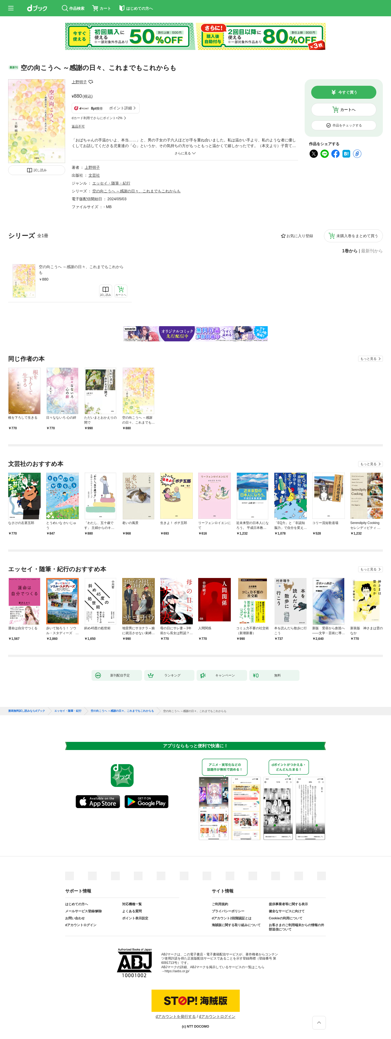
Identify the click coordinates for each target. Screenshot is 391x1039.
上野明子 (79, 82)
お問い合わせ (75, 918)
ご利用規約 (220, 904)
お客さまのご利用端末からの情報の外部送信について (296, 927)
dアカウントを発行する (176, 1016)
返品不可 (78, 126)
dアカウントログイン (80, 925)
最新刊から (372, 251)
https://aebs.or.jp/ (177, 971)
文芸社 (94, 175)
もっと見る (368, 359)
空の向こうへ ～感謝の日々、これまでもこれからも (81, 270)
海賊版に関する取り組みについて (236, 925)
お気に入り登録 (299, 236)
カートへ (347, 109)
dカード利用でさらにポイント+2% (97, 118)
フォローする (90, 82)
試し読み (40, 170)
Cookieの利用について (285, 918)
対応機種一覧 (132, 904)
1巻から (350, 251)
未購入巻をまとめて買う (357, 236)
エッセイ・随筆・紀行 (111, 183)
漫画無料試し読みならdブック (26, 711)
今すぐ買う (347, 92)
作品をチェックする (347, 125)
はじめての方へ (76, 904)
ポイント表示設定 (135, 918)
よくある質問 (132, 911)
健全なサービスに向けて (287, 911)
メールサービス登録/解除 (83, 911)
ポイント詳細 (120, 108)
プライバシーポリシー (228, 911)
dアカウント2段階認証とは (231, 918)
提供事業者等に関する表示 (288, 904)
